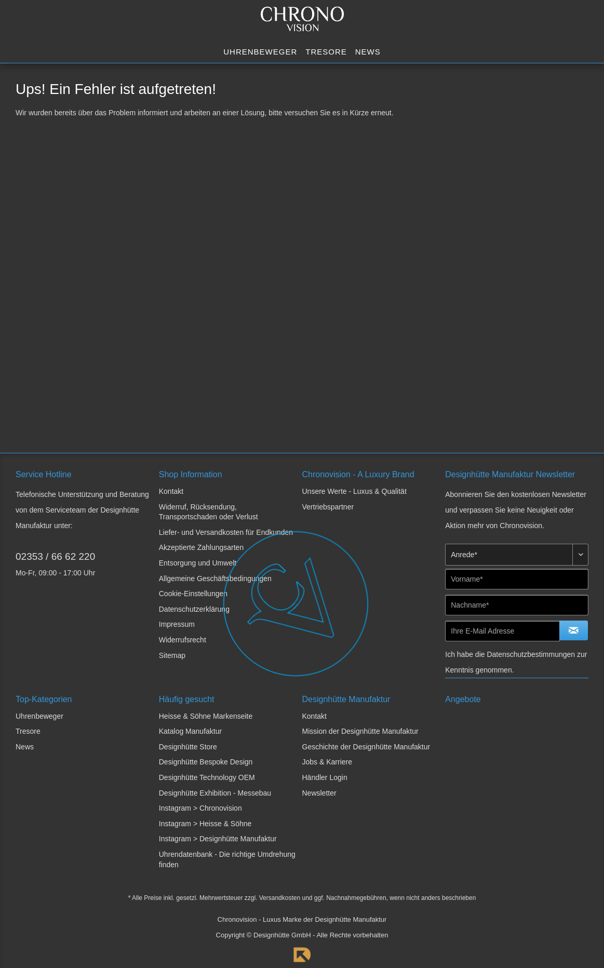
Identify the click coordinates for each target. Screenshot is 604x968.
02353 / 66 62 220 (55, 556)
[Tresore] (326, 52)
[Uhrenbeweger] (260, 52)
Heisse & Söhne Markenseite (206, 716)
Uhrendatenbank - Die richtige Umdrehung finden (227, 859)
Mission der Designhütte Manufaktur (360, 731)
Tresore (28, 731)
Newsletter (319, 793)
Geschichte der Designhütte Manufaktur (366, 747)
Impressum (177, 624)
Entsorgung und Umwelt (197, 563)
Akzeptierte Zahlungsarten (201, 547)
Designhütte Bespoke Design (206, 762)
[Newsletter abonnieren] (573, 630)
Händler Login (324, 777)
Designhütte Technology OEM (207, 777)
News (25, 747)
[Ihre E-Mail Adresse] (502, 631)
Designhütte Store (188, 747)
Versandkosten (279, 898)
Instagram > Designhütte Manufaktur (218, 839)
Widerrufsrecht (182, 640)
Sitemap (172, 655)
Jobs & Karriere (327, 762)
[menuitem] (260, 52)
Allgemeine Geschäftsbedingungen (215, 578)
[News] (368, 52)
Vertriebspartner (328, 507)
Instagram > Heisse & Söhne (205, 823)
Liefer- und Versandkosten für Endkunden (226, 532)
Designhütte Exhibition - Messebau (215, 793)
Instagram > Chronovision (200, 808)
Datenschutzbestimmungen (531, 654)
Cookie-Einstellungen (193, 593)
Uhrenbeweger (39, 716)
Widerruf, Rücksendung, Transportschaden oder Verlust (208, 512)
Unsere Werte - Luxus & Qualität (354, 491)
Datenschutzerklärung (194, 609)
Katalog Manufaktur (190, 731)
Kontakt (171, 491)
